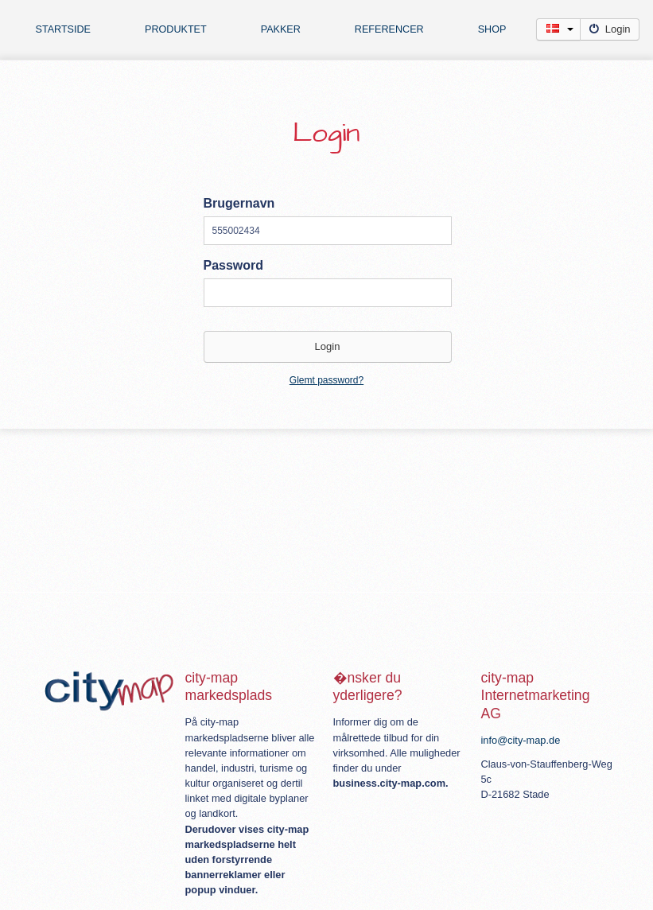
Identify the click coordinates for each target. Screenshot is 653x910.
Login (610, 29)
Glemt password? (326, 380)
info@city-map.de (521, 740)
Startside (63, 29)
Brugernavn (239, 203)
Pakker (281, 29)
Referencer (389, 29)
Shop (492, 29)
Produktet (176, 29)
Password (234, 265)
